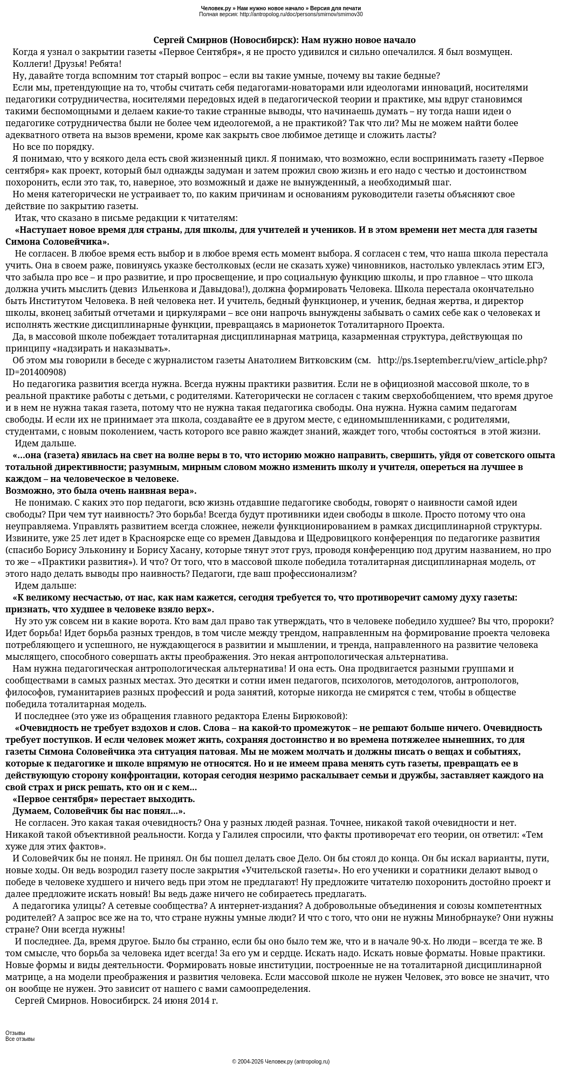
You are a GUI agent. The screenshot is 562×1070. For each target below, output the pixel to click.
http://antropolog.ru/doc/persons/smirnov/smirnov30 (301, 14)
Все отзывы (20, 1039)
